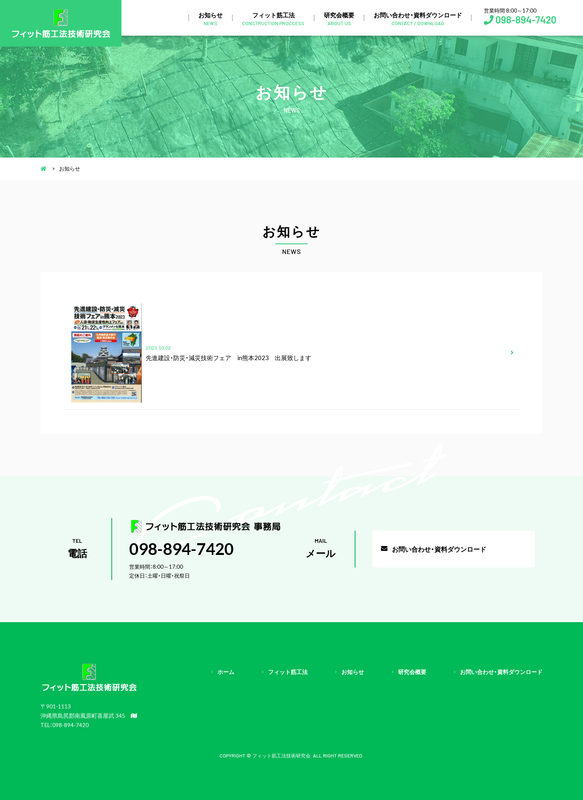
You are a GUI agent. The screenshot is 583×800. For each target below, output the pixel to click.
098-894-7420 (526, 20)
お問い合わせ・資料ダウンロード (418, 18)
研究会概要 (339, 18)
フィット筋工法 (273, 18)
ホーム (225, 672)
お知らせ (210, 18)
